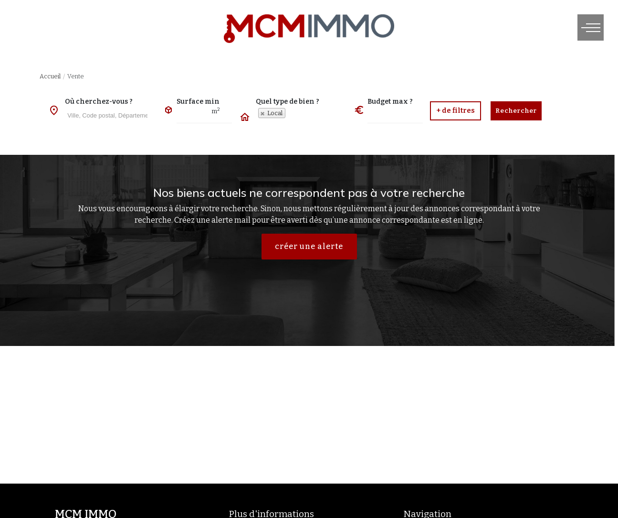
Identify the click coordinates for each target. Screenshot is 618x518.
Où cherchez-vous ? (99, 101)
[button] (455, 110)
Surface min (198, 101)
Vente (75, 76)
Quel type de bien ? (287, 101)
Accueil (50, 76)
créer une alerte (309, 246)
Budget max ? (390, 101)
